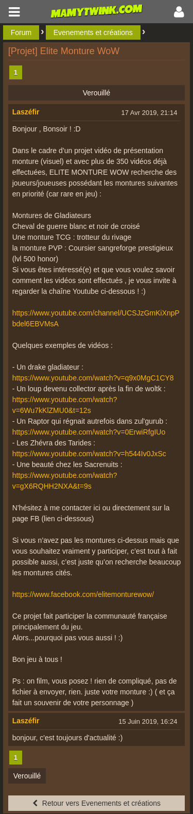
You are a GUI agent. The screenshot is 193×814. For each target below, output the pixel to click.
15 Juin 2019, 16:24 (147, 721)
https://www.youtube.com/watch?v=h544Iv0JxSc (89, 454)
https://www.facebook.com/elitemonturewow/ (83, 594)
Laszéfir (26, 112)
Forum (21, 32)
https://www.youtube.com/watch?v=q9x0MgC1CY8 (93, 378)
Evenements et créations (93, 32)
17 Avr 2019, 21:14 (149, 113)
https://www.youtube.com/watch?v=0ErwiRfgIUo (89, 432)
